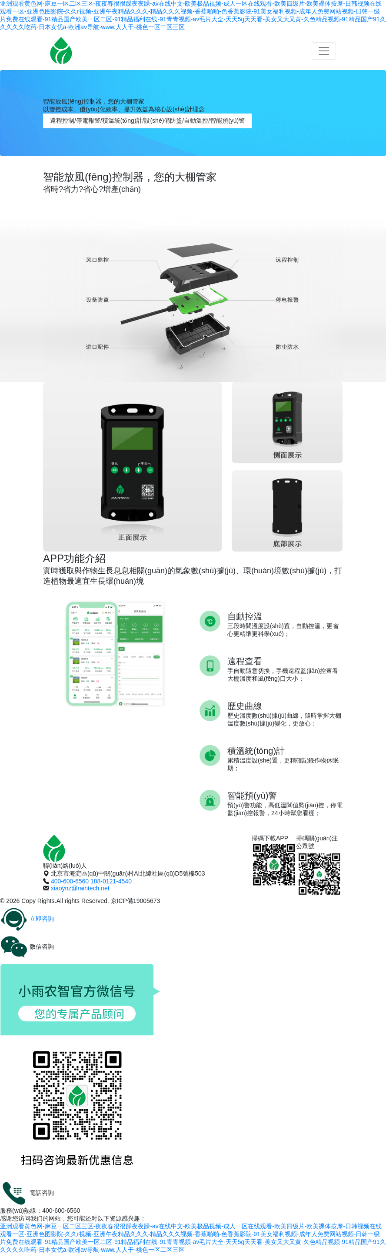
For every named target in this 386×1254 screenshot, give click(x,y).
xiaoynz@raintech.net (80, 888)
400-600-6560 (70, 881)
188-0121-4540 (111, 881)
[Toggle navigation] (324, 51)
